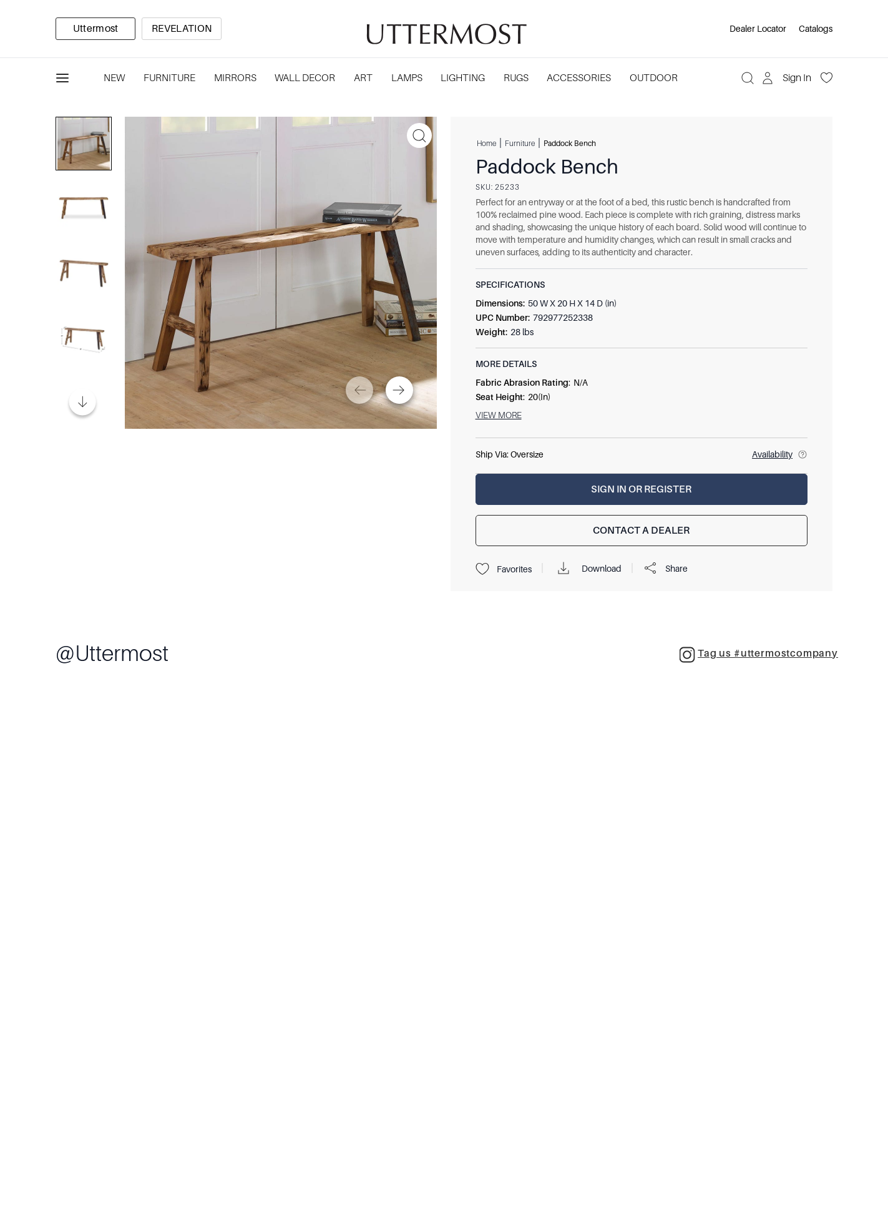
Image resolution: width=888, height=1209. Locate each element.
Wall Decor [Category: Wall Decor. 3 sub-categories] (305, 78)
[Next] (399, 390)
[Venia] (444, 29)
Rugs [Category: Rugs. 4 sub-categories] (516, 78)
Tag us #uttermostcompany (758, 655)
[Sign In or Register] (642, 489)
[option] (95, 28)
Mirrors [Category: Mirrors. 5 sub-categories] (235, 78)
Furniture (520, 143)
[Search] (747, 78)
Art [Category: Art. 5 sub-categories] (363, 78)
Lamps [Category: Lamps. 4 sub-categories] (406, 78)
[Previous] (359, 390)
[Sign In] (788, 78)
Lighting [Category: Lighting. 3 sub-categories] (463, 78)
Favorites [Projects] (504, 569)
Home (486, 143)
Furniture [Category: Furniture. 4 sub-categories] (169, 78)
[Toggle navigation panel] (62, 78)
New (114, 78)
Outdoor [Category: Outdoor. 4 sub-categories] (654, 78)
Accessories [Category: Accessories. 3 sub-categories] (579, 78)
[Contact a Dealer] (642, 530)
